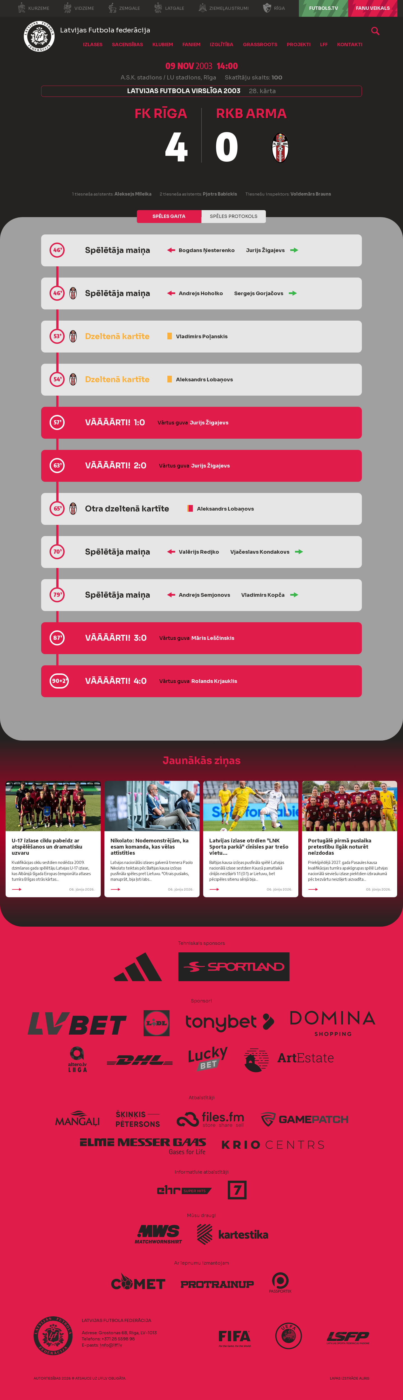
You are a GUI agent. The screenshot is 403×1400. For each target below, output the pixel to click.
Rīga (274, 7)
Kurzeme (33, 7)
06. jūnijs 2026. (53, 889)
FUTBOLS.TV (323, 8)
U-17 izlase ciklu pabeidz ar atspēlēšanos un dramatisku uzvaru (47, 846)
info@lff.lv (111, 1345)
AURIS (364, 1378)
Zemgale (124, 7)
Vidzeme (78, 7)
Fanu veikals (373, 8)
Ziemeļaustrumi (223, 7)
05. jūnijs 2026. (349, 889)
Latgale (169, 7)
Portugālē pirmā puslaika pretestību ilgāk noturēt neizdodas (339, 846)
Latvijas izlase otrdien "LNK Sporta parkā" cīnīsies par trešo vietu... (249, 846)
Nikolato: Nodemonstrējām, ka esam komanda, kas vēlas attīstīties (150, 846)
